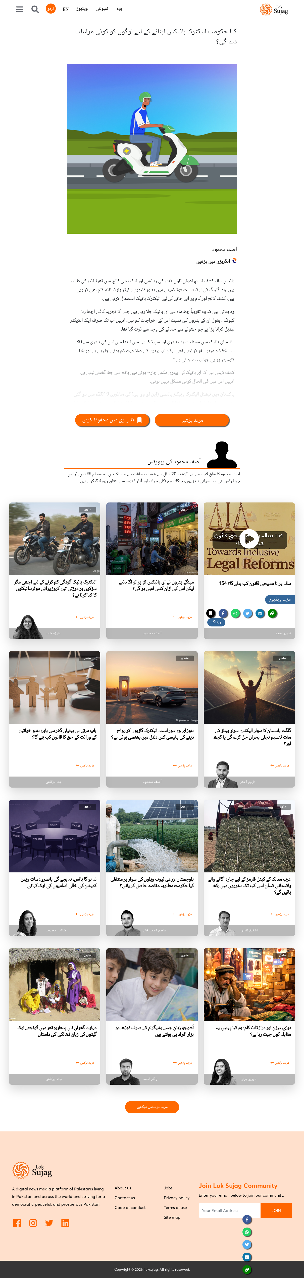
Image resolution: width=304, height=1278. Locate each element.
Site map (172, 1217)
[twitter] (247, 613)
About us (123, 1187)
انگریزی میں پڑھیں (213, 262)
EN (66, 10)
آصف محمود (224, 249)
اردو (50, 9)
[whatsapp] (235, 613)
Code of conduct (130, 1207)
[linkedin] (260, 613)
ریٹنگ (216, 622)
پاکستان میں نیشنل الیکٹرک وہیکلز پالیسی (197, 394)
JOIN (276, 1210)
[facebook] (223, 613)
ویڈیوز (82, 9)
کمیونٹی (102, 9)
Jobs (168, 1187)
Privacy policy (176, 1197)
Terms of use (175, 1207)
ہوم (119, 9)
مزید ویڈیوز (280, 599)
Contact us (125, 1197)
